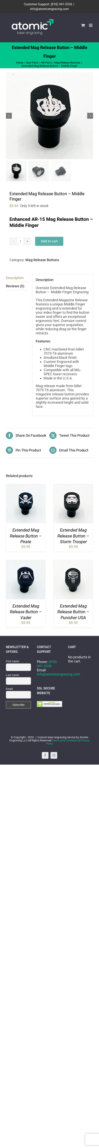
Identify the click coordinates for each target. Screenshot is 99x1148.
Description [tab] (15, 278)
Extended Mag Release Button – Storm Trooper (73, 536)
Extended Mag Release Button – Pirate (26, 536)
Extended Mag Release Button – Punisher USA (73, 612)
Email (9, 688)
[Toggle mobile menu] (91, 25)
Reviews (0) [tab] (15, 286)
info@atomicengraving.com (49, 9)
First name (12, 661)
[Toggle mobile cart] (83, 25)
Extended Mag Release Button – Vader (26, 612)
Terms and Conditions (65, 740)
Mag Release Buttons (42, 260)
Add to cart (49, 241)
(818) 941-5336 (47, 664)
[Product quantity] (20, 241)
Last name (12, 675)
